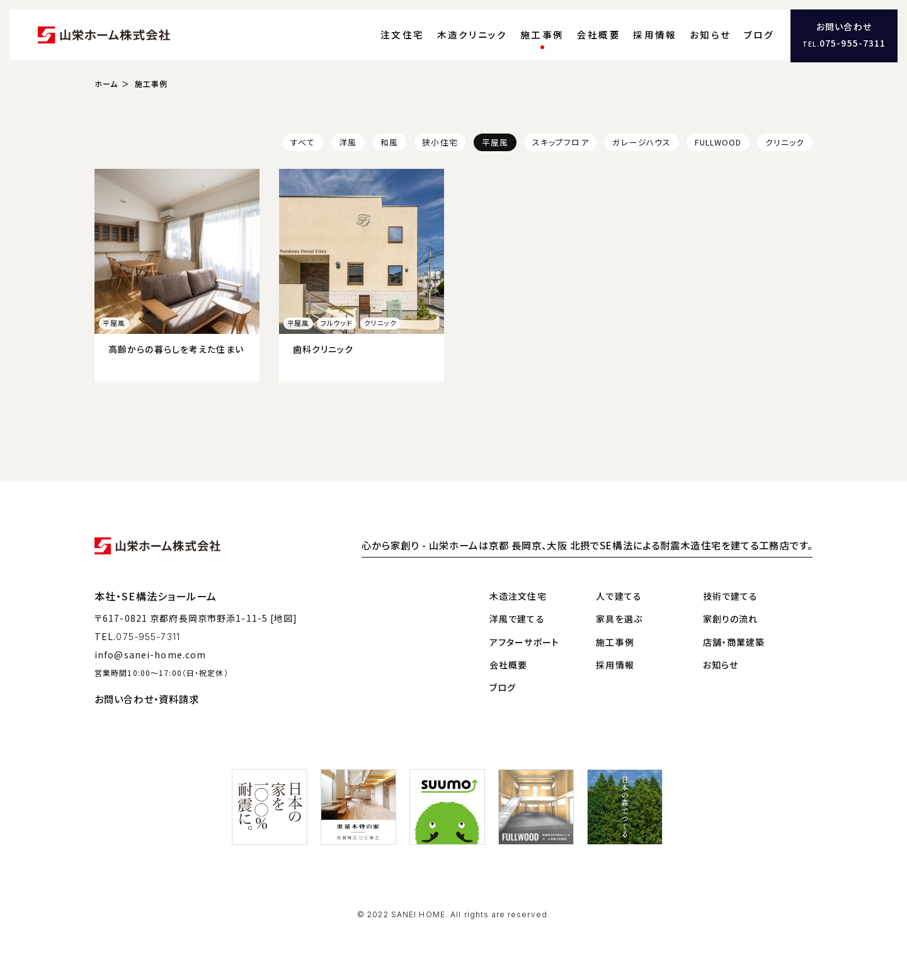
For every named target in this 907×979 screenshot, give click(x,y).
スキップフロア (560, 144)
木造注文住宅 (518, 595)
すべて (302, 144)
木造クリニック (487, 34)
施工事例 (552, 34)
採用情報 (659, 34)
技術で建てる (730, 595)
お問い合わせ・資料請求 (146, 698)
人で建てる (619, 595)
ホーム (106, 85)
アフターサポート (524, 641)
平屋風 (495, 144)
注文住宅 (421, 34)
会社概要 (606, 34)
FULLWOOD (718, 144)
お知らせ (711, 34)
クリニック (785, 144)
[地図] (283, 618)
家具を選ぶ (619, 618)
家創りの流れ (730, 618)
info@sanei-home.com (150, 654)
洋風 (348, 144)
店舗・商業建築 (734, 641)
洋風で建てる (517, 618)
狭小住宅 (439, 144)
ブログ (757, 34)
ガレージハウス (641, 144)
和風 (389, 144)
